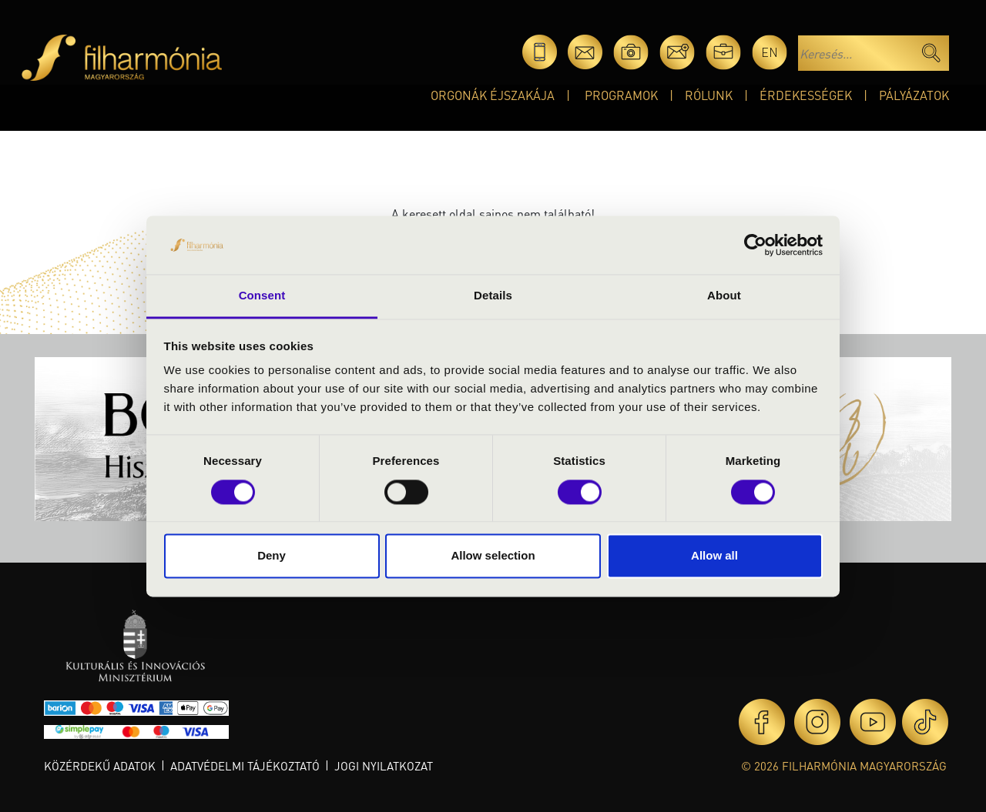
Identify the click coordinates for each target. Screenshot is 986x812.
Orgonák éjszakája (493, 95)
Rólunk (709, 95)
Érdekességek (806, 95)
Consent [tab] (262, 295)
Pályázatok (914, 95)
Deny (271, 556)
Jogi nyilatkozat (383, 766)
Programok (621, 95)
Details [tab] (493, 295)
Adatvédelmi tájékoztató (245, 766)
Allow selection (493, 556)
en (769, 52)
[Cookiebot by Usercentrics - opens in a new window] (755, 244)
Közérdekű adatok (100, 766)
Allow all (714, 556)
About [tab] (724, 295)
